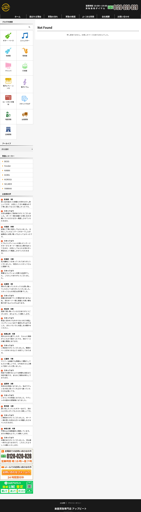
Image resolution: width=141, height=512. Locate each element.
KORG (6, 171)
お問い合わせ (123, 16)
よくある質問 (88, 16)
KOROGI (7, 176)
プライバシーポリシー (74, 499)
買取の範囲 (70, 16)
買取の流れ (53, 16)
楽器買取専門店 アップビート (71, 505)
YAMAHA (7, 185)
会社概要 (106, 16)
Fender (6, 162)
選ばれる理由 (35, 16)
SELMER (7, 180)
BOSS (6, 158)
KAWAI (6, 167)
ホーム (17, 16)
